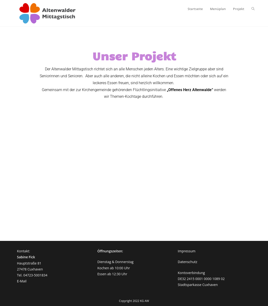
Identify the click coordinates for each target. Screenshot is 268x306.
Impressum (187, 251)
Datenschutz (187, 261)
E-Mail (22, 281)
